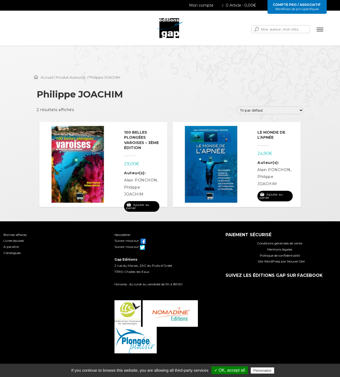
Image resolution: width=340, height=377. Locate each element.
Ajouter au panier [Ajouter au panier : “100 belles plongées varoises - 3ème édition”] (137, 206)
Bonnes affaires (15, 235)
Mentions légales (279, 249)
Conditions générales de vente (279, 243)
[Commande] (269, 110)
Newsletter (122, 235)
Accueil (47, 77)
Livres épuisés (13, 241)
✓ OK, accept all (229, 370)
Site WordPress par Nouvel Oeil (281, 261)
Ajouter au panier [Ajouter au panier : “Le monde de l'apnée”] (271, 196)
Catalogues (12, 253)
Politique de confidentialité (280, 255)
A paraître (11, 247)
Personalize (262, 370)
